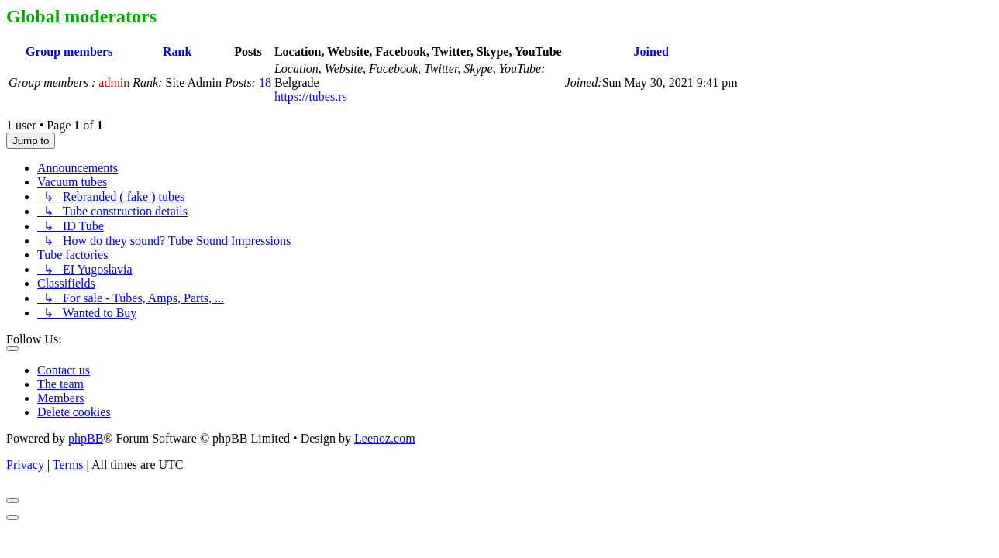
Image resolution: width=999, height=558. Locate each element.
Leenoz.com (384, 438)
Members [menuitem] (60, 398)
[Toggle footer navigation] (12, 348)
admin (113, 82)
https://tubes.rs (310, 96)
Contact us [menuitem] (63, 370)
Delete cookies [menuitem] (74, 411)
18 (265, 82)
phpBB (85, 438)
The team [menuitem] (60, 384)
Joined (651, 51)
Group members (69, 51)
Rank (177, 51)
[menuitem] (26, 464)
